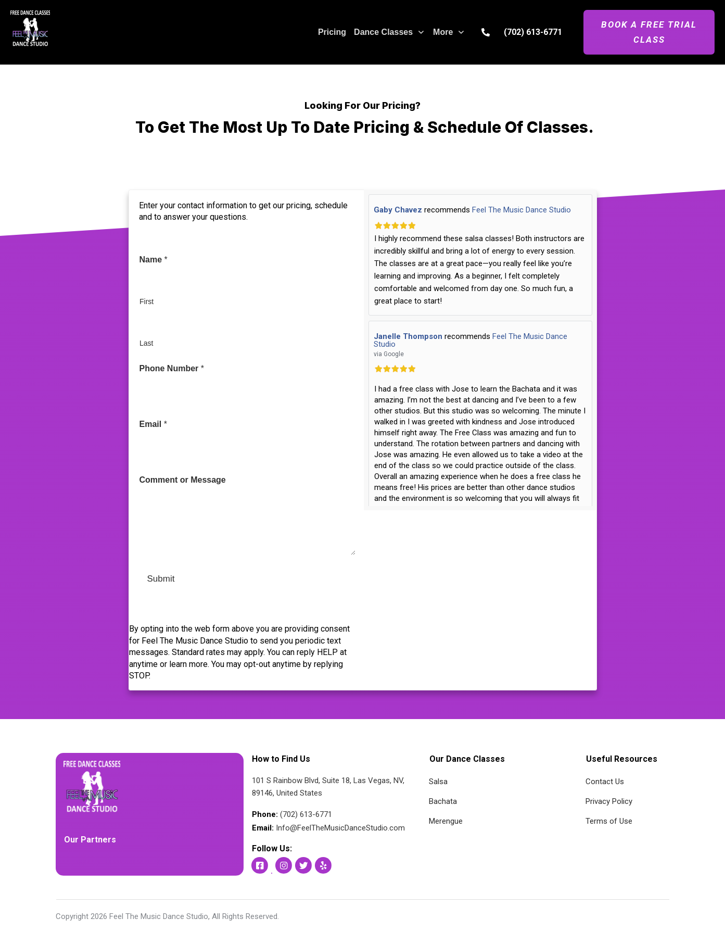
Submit (161, 579)
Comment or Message (182, 479)
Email (153, 424)
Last (146, 343)
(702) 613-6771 (533, 32)
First (146, 301)
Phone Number (171, 368)
